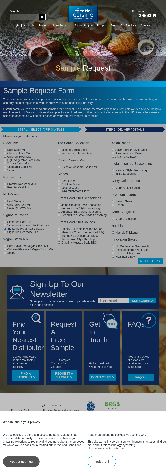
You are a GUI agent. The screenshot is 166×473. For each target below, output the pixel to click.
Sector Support (84, 25)
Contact (145, 25)
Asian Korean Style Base (129, 149)
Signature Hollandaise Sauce (24, 228)
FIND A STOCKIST (26, 375)
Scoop (9, 170)
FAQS (140, 377)
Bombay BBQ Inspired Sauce (78, 235)
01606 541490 (52, 405)
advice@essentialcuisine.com (60, 410)
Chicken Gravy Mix (17, 204)
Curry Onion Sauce (126, 187)
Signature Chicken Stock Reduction (28, 225)
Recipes (102, 25)
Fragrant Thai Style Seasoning (79, 208)
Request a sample (64, 375)
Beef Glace (67, 181)
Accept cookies (21, 461)
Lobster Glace (68, 187)
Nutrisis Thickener (125, 232)
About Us (28, 25)
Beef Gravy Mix (15, 201)
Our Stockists (128, 25)
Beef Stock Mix (15, 149)
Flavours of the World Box (130, 249)
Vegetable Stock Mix (18, 166)
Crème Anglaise (124, 218)
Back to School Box (126, 253)
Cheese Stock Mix (17, 153)
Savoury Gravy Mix (17, 208)
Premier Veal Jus (16, 187)
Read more (95, 434)
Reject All (102, 461)
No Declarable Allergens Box (132, 246)
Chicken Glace (69, 184)
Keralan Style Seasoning (129, 170)
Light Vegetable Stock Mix (22, 160)
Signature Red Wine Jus (21, 232)
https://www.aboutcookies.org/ (106, 448)
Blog (113, 25)
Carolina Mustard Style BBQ (77, 242)
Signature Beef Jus (17, 221)
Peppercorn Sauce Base (75, 153)
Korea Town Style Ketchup (76, 239)
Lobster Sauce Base (72, 149)
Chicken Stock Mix (17, 156)
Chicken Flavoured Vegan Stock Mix (28, 249)
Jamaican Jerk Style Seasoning (79, 204)
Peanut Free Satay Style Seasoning (82, 215)
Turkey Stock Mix (16, 163)
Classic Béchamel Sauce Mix (78, 167)
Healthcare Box (123, 256)
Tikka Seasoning (124, 173)
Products (43, 25)
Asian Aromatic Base (127, 153)
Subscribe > (142, 301)
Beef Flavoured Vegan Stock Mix (26, 246)
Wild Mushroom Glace (73, 191)
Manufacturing (62, 25)
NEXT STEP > (150, 261)
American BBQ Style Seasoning (79, 211)
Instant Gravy (122, 201)
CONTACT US (102, 377)
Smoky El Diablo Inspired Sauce (80, 229)
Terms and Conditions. (67, 445)
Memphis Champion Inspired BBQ (81, 232)
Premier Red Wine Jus (20, 184)
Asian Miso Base (124, 156)
